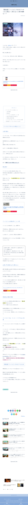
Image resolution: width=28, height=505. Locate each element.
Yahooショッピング (13, 211)
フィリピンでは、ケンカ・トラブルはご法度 (15, 119)
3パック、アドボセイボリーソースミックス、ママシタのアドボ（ (13, 287)
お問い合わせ (20, 501)
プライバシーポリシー (7, 501)
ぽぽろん (10, 45)
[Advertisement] (14, 18)
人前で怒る (9, 111)
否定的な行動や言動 (10, 118)
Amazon (9, 211)
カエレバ (7, 83)
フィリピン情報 (5, 389)
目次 (12, 107)
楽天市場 (5, 211)
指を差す (8, 113)
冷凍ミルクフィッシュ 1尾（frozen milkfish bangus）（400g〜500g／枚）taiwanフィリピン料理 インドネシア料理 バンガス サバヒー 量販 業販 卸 (13, 207)
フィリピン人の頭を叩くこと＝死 (13, 114)
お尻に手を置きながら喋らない (12, 116)
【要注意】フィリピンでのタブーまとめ (13, 121)
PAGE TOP (14, 497)
